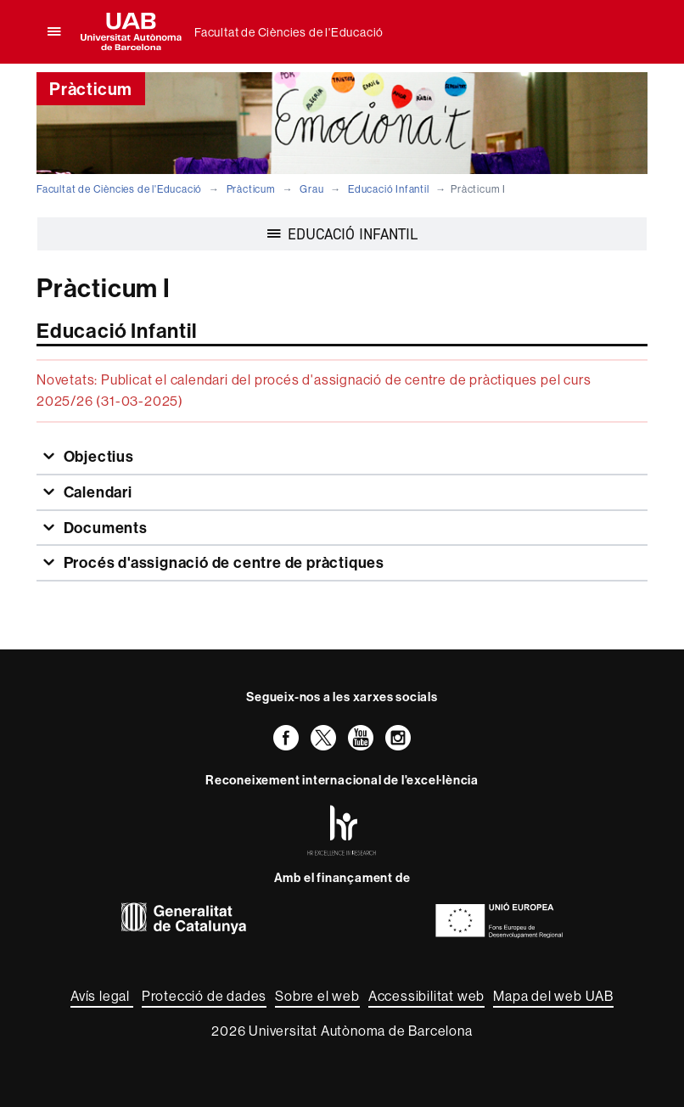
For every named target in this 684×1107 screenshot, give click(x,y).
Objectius (97, 456)
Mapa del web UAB (553, 995)
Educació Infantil (388, 189)
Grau (311, 189)
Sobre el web (317, 995)
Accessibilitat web (426, 995)
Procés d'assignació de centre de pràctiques (222, 562)
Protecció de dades (204, 995)
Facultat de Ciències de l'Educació (289, 32)
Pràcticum (251, 189)
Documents (104, 527)
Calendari (96, 492)
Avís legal (101, 995)
